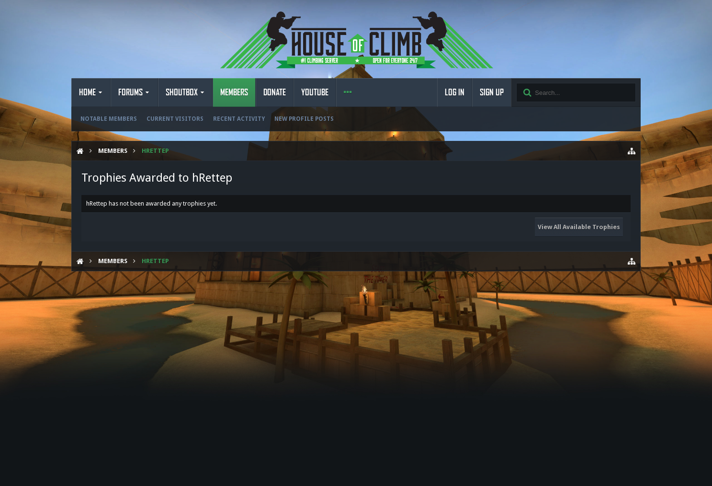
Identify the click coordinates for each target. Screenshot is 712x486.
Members (234, 92)
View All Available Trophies (579, 227)
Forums (130, 92)
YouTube (314, 92)
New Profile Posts (304, 119)
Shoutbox (182, 92)
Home (87, 92)
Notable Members (108, 119)
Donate (274, 92)
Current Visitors (175, 119)
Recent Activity (239, 119)
